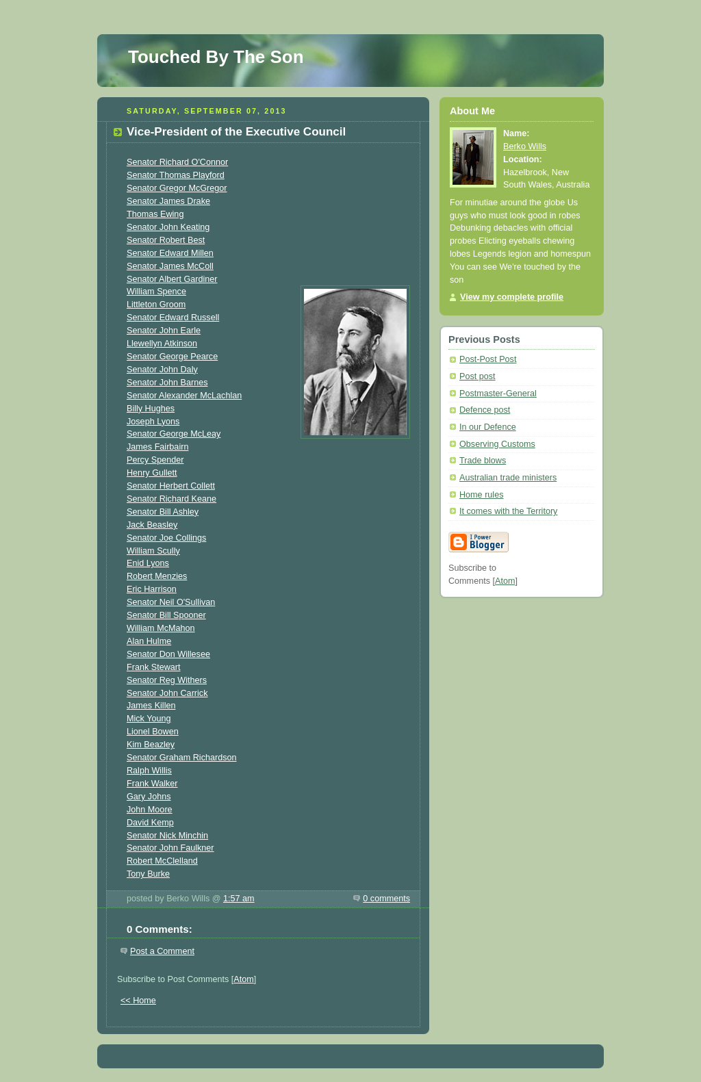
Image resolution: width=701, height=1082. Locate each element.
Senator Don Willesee (168, 654)
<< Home (138, 1000)
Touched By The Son (216, 57)
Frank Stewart (153, 667)
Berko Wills (524, 146)
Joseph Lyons (153, 421)
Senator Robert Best (166, 240)
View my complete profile (511, 297)
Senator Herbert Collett (171, 486)
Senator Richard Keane (171, 499)
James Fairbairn (157, 447)
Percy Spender (155, 460)
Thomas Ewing (155, 214)
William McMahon (161, 628)
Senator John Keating (168, 227)
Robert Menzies (157, 576)
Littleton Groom (156, 304)
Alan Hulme (149, 641)
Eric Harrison (152, 589)
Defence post (484, 410)
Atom (243, 979)
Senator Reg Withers (167, 680)
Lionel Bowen (153, 731)
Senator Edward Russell (173, 317)
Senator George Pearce (172, 356)
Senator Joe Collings (166, 538)
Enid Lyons (148, 563)
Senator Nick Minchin (167, 835)
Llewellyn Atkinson (162, 343)
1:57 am (239, 898)
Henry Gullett (152, 473)
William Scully (153, 551)
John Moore (150, 809)
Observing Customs (497, 444)
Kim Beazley (151, 744)
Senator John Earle (164, 330)
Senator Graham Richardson (182, 757)
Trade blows (482, 460)
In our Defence (487, 427)
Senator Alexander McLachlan (184, 395)
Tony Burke (148, 874)
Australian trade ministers (508, 477)
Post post (477, 376)
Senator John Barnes (167, 382)
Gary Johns (148, 796)
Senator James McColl (170, 266)
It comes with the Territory (508, 511)
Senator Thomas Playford (176, 175)
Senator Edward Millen (170, 253)
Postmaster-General (498, 393)
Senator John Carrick (167, 693)
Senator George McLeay (173, 434)
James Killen (151, 705)
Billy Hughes (151, 408)
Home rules (481, 495)
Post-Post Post (487, 359)
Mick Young (149, 718)
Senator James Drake (168, 201)
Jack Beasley (152, 525)
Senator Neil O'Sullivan (171, 602)
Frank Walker (152, 783)
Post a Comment (162, 951)
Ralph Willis (149, 770)
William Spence (156, 291)
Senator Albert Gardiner (172, 279)
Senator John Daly (162, 369)
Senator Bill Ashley (163, 512)
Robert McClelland (162, 861)
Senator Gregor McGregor (177, 188)
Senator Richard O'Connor (177, 162)
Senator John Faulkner (170, 848)
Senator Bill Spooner (166, 615)
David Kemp (150, 822)
